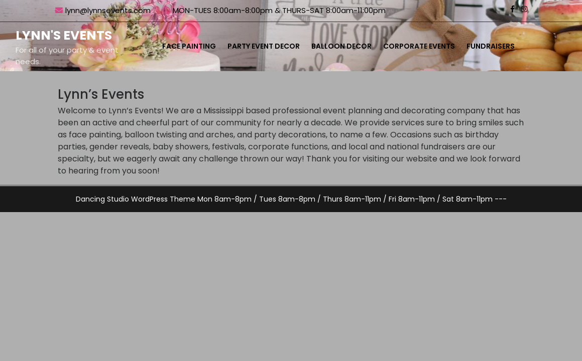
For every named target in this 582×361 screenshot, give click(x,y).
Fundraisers (491, 46)
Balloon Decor (341, 46)
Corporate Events (419, 46)
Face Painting (189, 46)
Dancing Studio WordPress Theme (135, 199)
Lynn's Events (64, 35)
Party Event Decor (263, 46)
